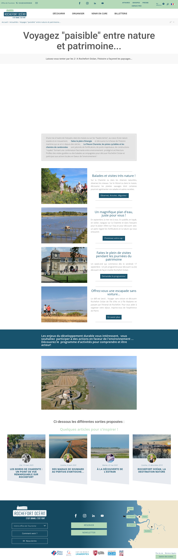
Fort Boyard (131, 516)
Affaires (126, 3)
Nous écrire (30, 541)
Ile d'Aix (130, 508)
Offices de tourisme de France (57, 553)
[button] (58, 14)
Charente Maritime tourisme (82, 553)
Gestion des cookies (166, 556)
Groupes (136, 3)
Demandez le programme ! (114, 276)
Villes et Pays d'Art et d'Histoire (121, 553)
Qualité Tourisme (68, 553)
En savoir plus (113, 317)
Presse (146, 3)
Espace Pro (136, 6)
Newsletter (88, 532)
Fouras (145, 516)
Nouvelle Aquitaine (98, 553)
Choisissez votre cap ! (113, 238)
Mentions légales (170, 553)
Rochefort (148, 531)
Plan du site (159, 553)
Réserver (89, 525)
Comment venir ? (29, 533)
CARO (112, 553)
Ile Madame (131, 525)
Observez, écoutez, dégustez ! (113, 195)
